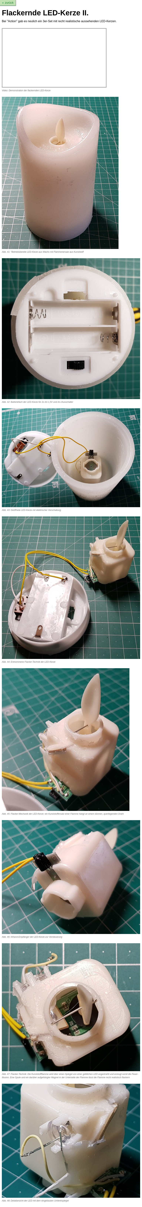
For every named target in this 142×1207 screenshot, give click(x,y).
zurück (9, 2)
